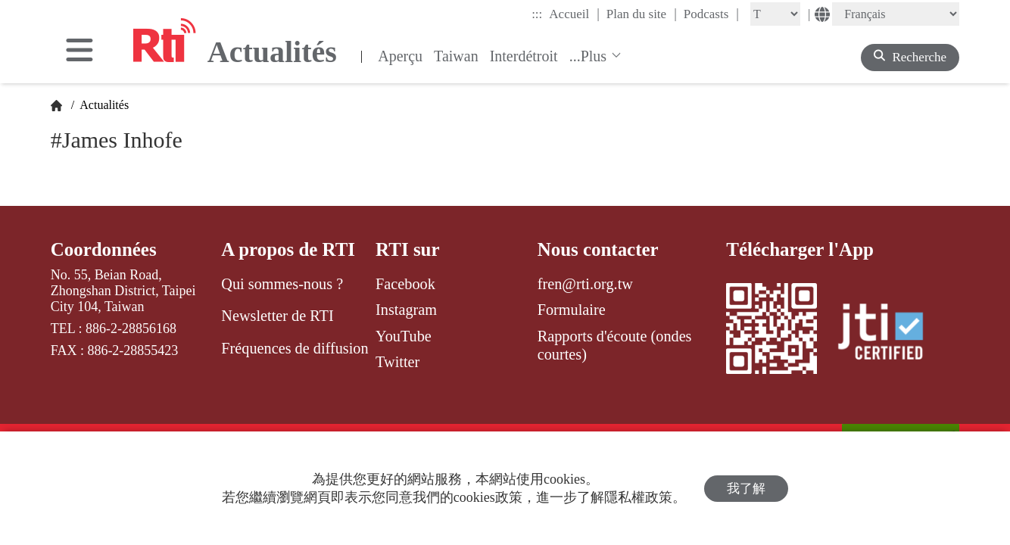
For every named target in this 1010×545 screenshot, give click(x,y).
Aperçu (400, 56)
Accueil (574, 13)
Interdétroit (524, 56)
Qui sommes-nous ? (282, 284)
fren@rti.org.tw (585, 284)
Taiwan (456, 56)
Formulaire (572, 309)
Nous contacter (598, 249)
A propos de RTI (288, 249)
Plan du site (641, 13)
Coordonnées (104, 249)
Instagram (406, 309)
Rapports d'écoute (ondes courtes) (615, 345)
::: (536, 14)
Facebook (405, 284)
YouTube (404, 336)
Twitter (397, 361)
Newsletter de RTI (277, 315)
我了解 (746, 488)
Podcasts (711, 13)
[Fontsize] (775, 14)
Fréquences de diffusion (294, 348)
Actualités (103, 104)
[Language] (895, 14)
